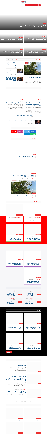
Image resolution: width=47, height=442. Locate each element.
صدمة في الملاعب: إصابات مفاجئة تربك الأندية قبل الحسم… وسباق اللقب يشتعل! (29, 302)
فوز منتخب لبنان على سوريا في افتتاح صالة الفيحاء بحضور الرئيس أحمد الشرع (29, 294)
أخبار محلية (20, 37)
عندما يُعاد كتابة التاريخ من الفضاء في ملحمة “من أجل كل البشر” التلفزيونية (14, 219)
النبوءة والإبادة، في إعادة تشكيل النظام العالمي (14, 328)
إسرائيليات (8, 59)
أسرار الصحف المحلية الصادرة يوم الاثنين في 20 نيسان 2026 (33, 264)
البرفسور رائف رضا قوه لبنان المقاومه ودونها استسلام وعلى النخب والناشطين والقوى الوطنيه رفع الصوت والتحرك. (16, 379)
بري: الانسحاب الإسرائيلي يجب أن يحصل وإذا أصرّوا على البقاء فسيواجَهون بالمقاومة (36, 52)
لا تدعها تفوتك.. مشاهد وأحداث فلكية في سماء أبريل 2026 (33, 239)
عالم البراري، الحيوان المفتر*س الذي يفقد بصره (25, 115)
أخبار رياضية (38, 287)
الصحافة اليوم (37, 248)
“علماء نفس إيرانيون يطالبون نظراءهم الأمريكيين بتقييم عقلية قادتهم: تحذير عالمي (20, 121)
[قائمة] (40, 2)
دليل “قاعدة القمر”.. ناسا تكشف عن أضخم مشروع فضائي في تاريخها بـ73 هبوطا (33, 219)
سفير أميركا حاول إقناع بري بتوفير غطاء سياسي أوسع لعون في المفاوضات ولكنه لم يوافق (11, 79)
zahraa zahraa (18, 104)
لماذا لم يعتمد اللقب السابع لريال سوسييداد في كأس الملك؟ (10, 302)
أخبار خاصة (38, 310)
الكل (16, 59)
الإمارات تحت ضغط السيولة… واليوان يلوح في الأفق (14, 435)
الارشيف (44, 23)
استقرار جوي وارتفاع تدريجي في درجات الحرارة (12, 39)
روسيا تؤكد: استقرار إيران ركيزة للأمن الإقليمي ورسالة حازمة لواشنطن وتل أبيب (15, 348)
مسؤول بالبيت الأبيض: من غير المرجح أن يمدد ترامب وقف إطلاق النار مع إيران (36, 39)
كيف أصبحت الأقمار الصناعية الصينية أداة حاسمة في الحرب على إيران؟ (14, 239)
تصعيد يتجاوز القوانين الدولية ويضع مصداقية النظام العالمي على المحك (33, 348)
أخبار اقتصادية (39, 418)
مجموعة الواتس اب (28, 4)
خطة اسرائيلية (22, 365)
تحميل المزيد (23, 401)
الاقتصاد (38, 405)
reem (22, 40)
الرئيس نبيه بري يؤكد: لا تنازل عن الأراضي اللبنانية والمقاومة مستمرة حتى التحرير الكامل (11, 71)
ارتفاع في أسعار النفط (18, 420)
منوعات (39, 88)
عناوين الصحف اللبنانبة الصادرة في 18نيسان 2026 (14, 264)
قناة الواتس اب (35, 4)
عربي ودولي (44, 36)
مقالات (21, 49)
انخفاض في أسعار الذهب (36, 420)
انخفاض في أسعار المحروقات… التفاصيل (33, 26)
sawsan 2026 (44, 27)
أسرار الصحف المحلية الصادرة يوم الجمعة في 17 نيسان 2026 (33, 282)
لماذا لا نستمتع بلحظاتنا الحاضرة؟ (14, 103)
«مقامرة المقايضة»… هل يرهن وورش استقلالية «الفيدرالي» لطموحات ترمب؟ (33, 104)
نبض (40, 4)
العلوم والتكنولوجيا (38, 215)
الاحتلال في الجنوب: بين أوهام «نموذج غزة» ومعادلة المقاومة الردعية (13, 52)
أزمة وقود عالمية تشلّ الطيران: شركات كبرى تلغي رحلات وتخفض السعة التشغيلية (33, 435)
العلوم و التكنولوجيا (36, 201)
